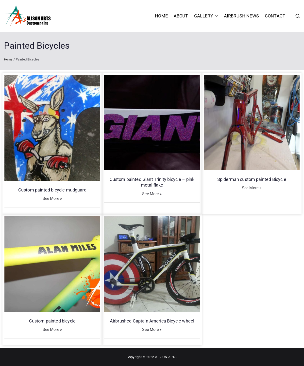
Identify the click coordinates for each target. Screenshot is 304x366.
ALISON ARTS (165, 357)
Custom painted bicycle (52, 320)
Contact (275, 15)
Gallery (206, 16)
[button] (215, 16)
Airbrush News (241, 15)
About (181, 15)
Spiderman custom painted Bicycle (251, 179)
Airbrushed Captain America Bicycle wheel (152, 320)
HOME (161, 15)
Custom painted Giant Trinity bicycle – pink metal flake (152, 182)
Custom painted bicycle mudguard (52, 189)
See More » (52, 198)
